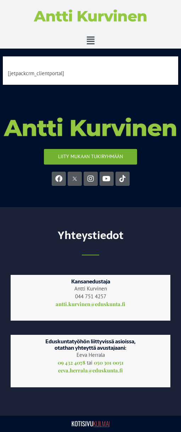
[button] (90, 40)
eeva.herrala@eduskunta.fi (90, 370)
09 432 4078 (71, 362)
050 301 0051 (109, 362)
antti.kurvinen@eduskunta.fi (90, 304)
